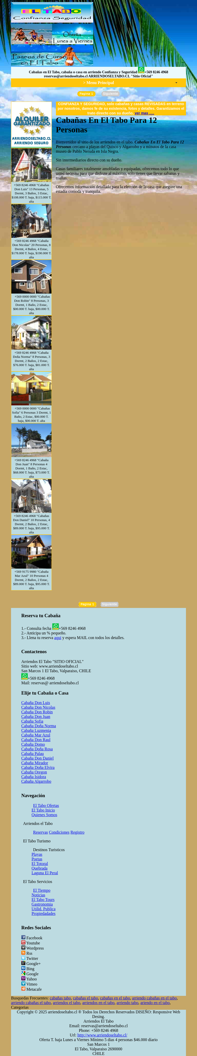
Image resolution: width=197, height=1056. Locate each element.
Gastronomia (42, 904)
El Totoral (40, 863)
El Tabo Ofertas (46, 805)
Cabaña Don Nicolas (38, 707)
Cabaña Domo (33, 744)
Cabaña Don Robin (37, 712)
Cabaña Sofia (32, 721)
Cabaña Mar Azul (35, 735)
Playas (37, 854)
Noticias (38, 895)
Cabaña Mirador (34, 763)
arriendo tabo (127, 1002)
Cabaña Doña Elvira (38, 767)
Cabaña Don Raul (36, 740)
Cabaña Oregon (34, 772)
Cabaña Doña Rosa (37, 749)
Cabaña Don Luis (35, 702)
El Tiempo (41, 890)
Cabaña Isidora (33, 777)
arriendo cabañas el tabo (31, 1002)
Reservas (40, 832)
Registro (77, 832)
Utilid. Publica (43, 909)
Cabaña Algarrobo (36, 781)
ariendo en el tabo (155, 1002)
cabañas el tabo (85, 998)
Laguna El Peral (45, 873)
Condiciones (59, 832)
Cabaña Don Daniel (37, 758)
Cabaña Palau (32, 753)
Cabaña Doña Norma (38, 726)
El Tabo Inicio (43, 810)
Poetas (37, 859)
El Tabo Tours (43, 899)
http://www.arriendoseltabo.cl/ (102, 1035)
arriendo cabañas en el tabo (154, 998)
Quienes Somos (44, 815)
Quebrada (39, 868)
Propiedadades (43, 913)
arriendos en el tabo (98, 1002)
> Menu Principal (98, 82)
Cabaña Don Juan (35, 716)
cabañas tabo (60, 998)
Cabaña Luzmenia (36, 730)
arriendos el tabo (66, 1002)
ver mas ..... (144, 113)
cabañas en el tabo (115, 998)
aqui (57, 637)
